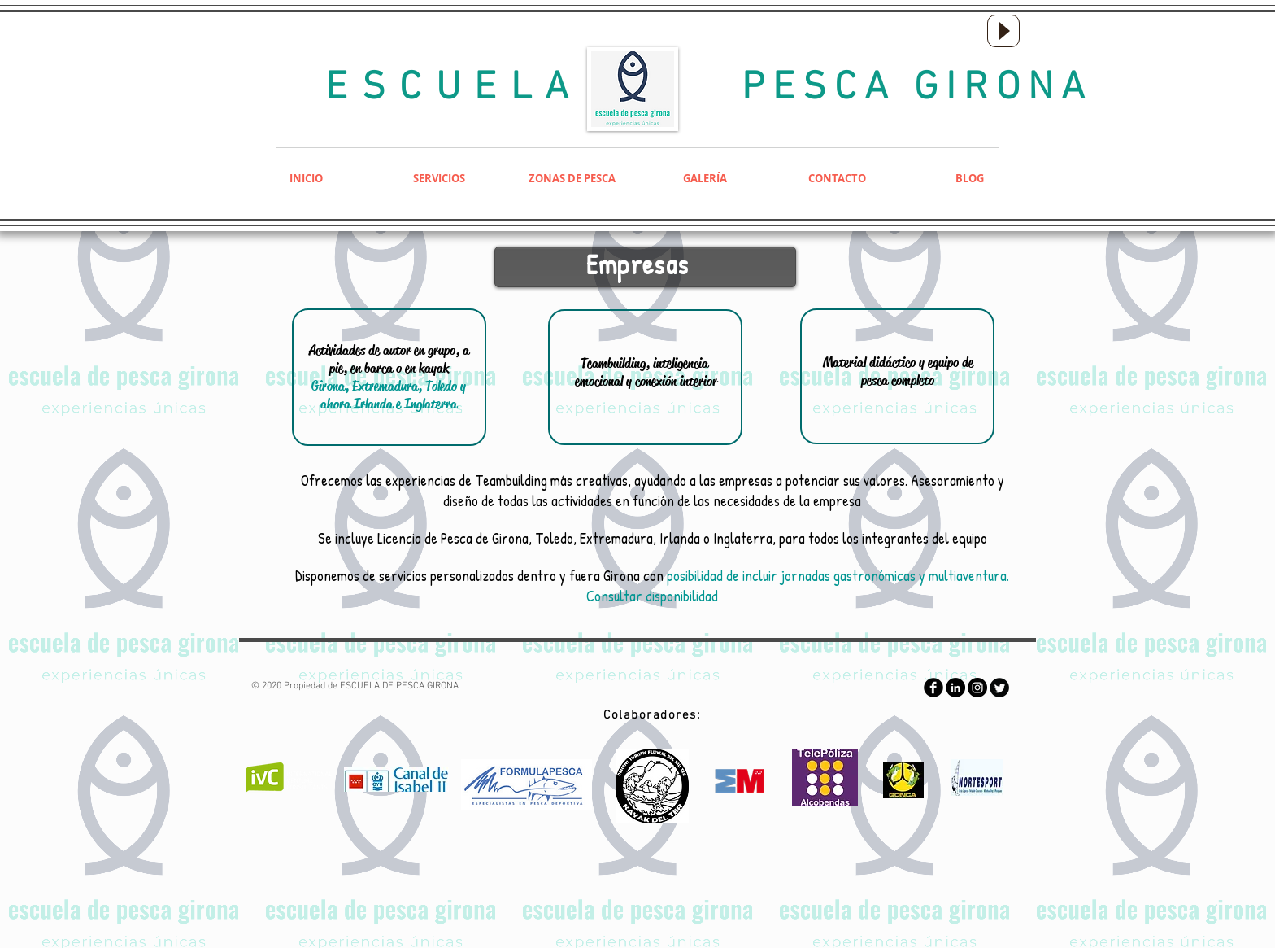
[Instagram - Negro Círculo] (977, 687)
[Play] (1003, 30)
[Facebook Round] (933, 687)
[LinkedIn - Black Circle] (955, 687)
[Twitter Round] (999, 687)
